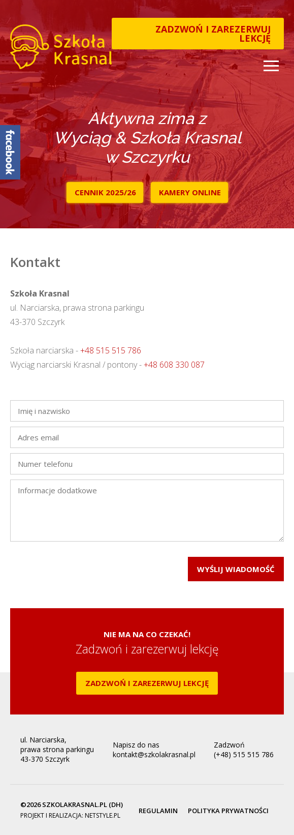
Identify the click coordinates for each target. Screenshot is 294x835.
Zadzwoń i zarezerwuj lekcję (213, 33)
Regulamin (158, 810)
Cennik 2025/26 (105, 192)
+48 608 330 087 (174, 364)
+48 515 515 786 (110, 350)
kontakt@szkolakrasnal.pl (154, 754)
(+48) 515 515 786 (244, 754)
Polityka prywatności (228, 810)
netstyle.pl (102, 815)
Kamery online (190, 192)
